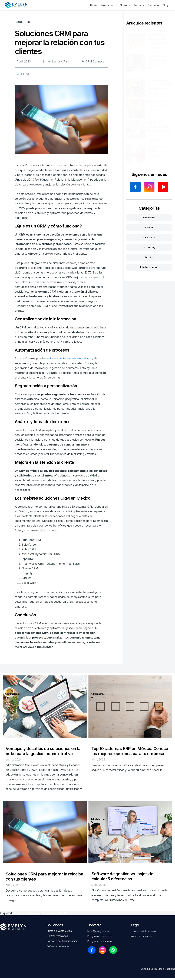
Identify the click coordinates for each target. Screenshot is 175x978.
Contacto (94, 925)
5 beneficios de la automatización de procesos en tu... (159, 81)
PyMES (61, 913)
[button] (17, 74)
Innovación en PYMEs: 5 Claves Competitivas (158, 148)
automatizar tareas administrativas (69, 358)
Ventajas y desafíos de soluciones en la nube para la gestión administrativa (43, 751)
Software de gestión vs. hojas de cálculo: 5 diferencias (122, 876)
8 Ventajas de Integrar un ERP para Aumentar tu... (160, 35)
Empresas (9, 816)
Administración (12, 695)
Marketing (34, 913)
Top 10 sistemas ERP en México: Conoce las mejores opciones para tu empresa (129, 751)
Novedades (49, 913)
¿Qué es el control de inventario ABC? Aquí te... (160, 102)
